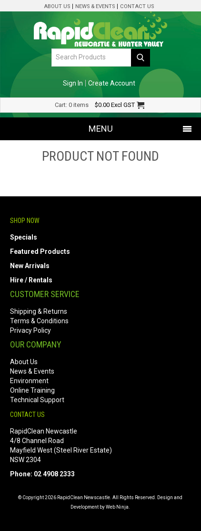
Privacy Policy (30, 330)
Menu (101, 129)
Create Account (111, 83)
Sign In (73, 83)
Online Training (32, 390)
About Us (57, 6)
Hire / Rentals (31, 280)
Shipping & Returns (38, 311)
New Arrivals (30, 266)
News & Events (95, 6)
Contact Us (137, 6)
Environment (29, 381)
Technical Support (37, 400)
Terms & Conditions (39, 321)
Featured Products (40, 251)
